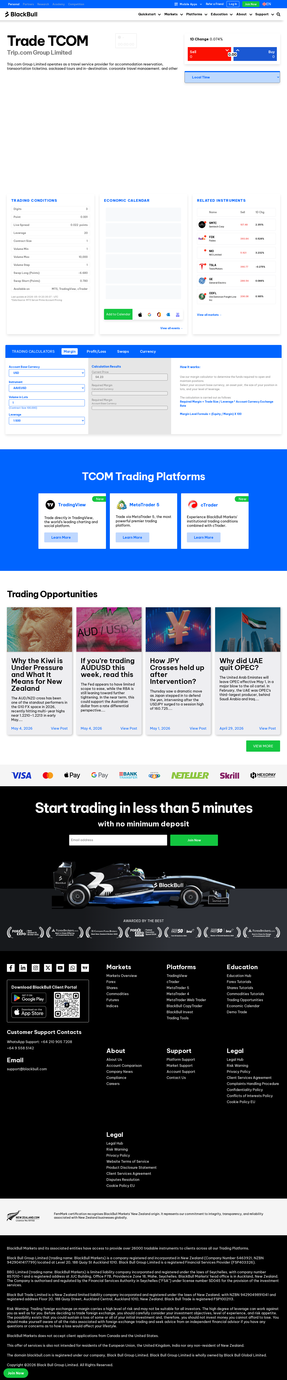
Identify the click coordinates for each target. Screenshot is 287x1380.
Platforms (194, 14)
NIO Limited (215, 254)
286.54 (244, 280)
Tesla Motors (215, 268)
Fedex (212, 240)
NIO (211, 251)
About (241, 14)
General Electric (217, 282)
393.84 (244, 238)
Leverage (15, 414)
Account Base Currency (24, 366)
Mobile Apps (188, 4)
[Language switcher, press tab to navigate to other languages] (267, 4)
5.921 (243, 252)
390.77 (244, 266)
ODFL (213, 293)
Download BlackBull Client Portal (44, 987)
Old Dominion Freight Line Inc (222, 298)
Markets (171, 14)
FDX (211, 237)
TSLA (212, 265)
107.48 (244, 224)
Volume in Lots (18, 397)
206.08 (244, 296)
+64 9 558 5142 (20, 1048)
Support (262, 14)
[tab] (70, 351)
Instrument (15, 382)
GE (211, 279)
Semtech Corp (216, 226)
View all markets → (209, 314)
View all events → (171, 328)
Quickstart (147, 14)
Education (219, 14)
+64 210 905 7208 (56, 1042)
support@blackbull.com (27, 1069)
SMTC (213, 223)
